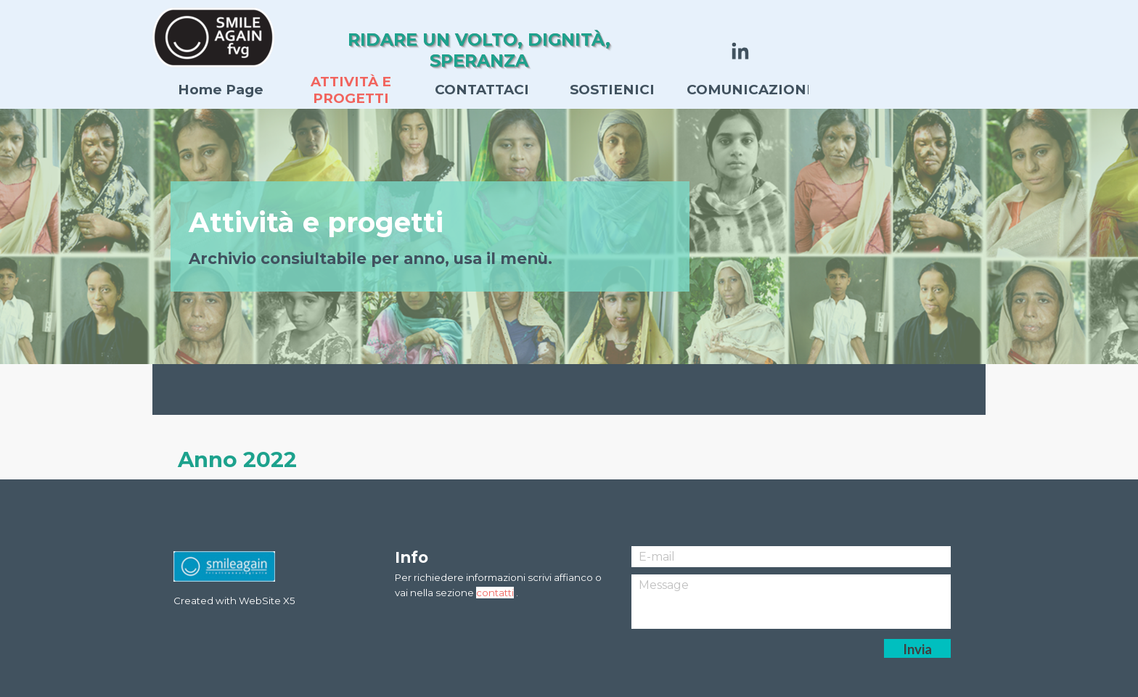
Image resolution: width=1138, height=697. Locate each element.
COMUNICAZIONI (749, 89)
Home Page (220, 89)
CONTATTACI (482, 89)
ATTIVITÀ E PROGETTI (351, 90)
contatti (495, 592)
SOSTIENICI (612, 89)
